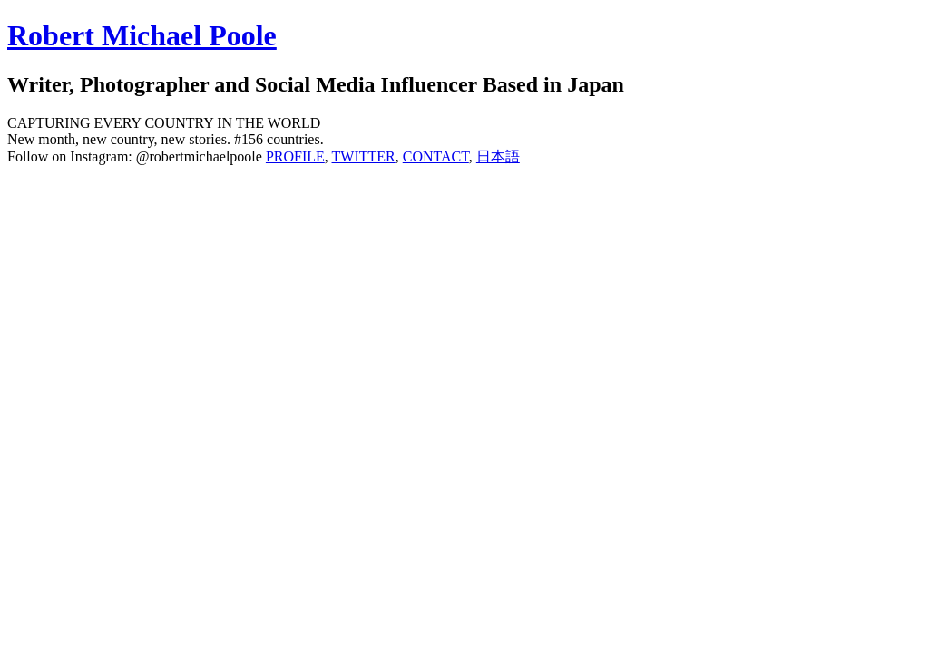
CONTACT (436, 156)
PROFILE (295, 156)
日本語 (498, 156)
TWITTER (364, 156)
